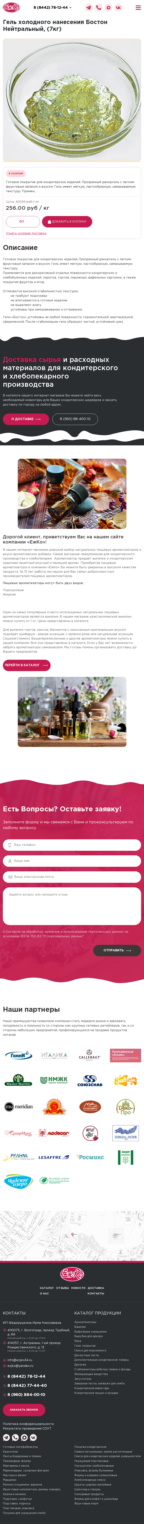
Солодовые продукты (89, 1494)
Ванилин (80, 1327)
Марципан (9, 1480)
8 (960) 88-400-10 (75, 419)
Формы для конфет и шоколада (96, 1499)
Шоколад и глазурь (87, 1489)
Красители (10, 1452)
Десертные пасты (86, 1355)
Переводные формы (17, 1461)
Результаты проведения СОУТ (27, 1428)
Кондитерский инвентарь (91, 1388)
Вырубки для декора (88, 1336)
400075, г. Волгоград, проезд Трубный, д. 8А (38, 1332)
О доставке (25, 419)
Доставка (96, 1288)
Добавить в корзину (67, 222)
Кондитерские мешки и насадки (96, 1393)
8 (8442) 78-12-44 (26, 1376)
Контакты (96, 1294)
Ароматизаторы (85, 1322)
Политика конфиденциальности (28, 1424)
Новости (78, 1288)
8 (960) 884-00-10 (26, 1395)
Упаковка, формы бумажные (93, 1471)
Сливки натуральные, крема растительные (103, 1452)
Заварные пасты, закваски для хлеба (99, 1383)
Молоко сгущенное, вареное (22, 1485)
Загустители (82, 1379)
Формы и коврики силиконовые (95, 1475)
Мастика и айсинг (15, 1475)
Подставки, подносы (17, 1503)
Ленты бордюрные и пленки (22, 1456)
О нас (44, 1294)
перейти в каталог (26, 665)
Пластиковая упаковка (18, 1508)
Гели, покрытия (84, 1346)
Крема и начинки (14, 1494)
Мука (77, 1341)
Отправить (117, 950)
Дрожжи (80, 1365)
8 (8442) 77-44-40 (27, 1386)
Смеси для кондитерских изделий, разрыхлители (107, 1456)
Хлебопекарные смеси (89, 1480)
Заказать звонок (24, 1410)
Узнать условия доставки (26, 233)
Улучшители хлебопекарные (94, 1466)
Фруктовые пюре (86, 1503)
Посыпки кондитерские (90, 1447)
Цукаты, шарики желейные (92, 1485)
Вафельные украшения (90, 1332)
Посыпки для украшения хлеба (24, 1513)
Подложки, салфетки (17, 1499)
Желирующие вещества (91, 1374)
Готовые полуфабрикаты (20, 1447)
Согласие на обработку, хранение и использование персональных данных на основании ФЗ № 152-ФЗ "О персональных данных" (65, 934)
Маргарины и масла (16, 1466)
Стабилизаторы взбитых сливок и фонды (102, 1369)
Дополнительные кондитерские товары (101, 1360)
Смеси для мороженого (90, 1351)
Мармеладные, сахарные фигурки (26, 1471)
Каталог (47, 1288)
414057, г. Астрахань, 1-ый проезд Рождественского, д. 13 (34, 1345)
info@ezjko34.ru (19, 1360)
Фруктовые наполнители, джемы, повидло (31, 1489)
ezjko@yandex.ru (20, 1366)
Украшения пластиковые (91, 1461)
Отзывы (62, 1288)
